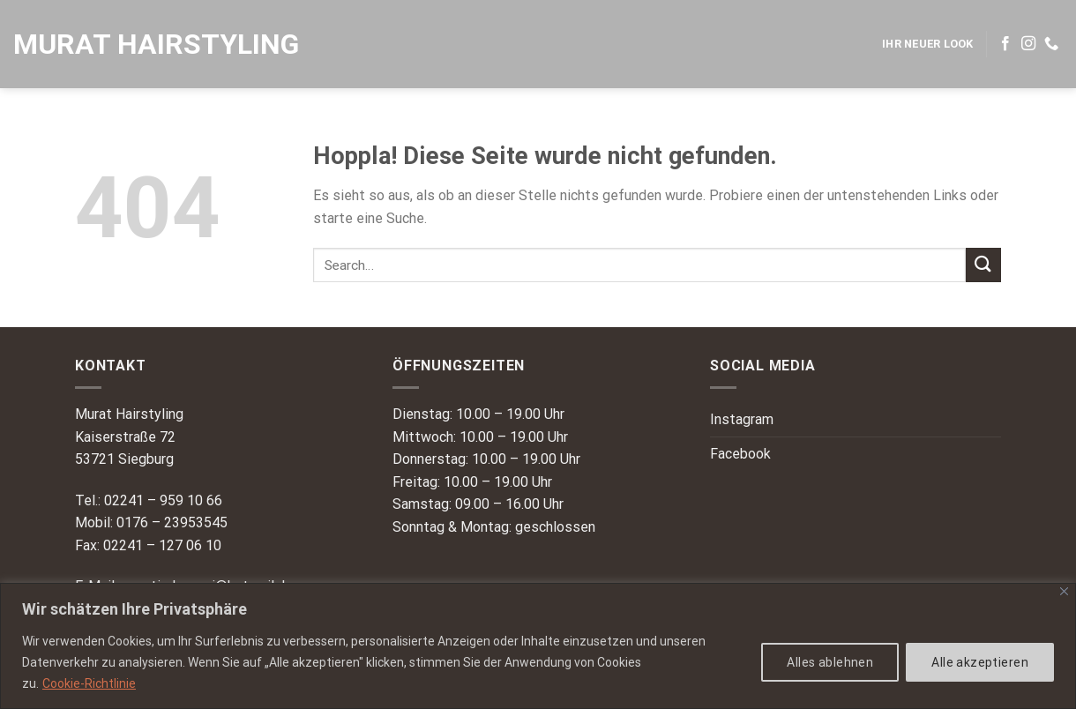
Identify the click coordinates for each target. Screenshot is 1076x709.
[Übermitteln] (983, 265)
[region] (538, 646)
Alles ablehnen (830, 662)
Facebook (740, 453)
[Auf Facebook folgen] (1005, 44)
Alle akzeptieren (979, 662)
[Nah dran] (1064, 591)
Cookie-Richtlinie (89, 683)
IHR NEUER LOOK (928, 43)
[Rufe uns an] (1051, 44)
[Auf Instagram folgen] (1028, 44)
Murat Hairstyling (156, 44)
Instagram (741, 419)
